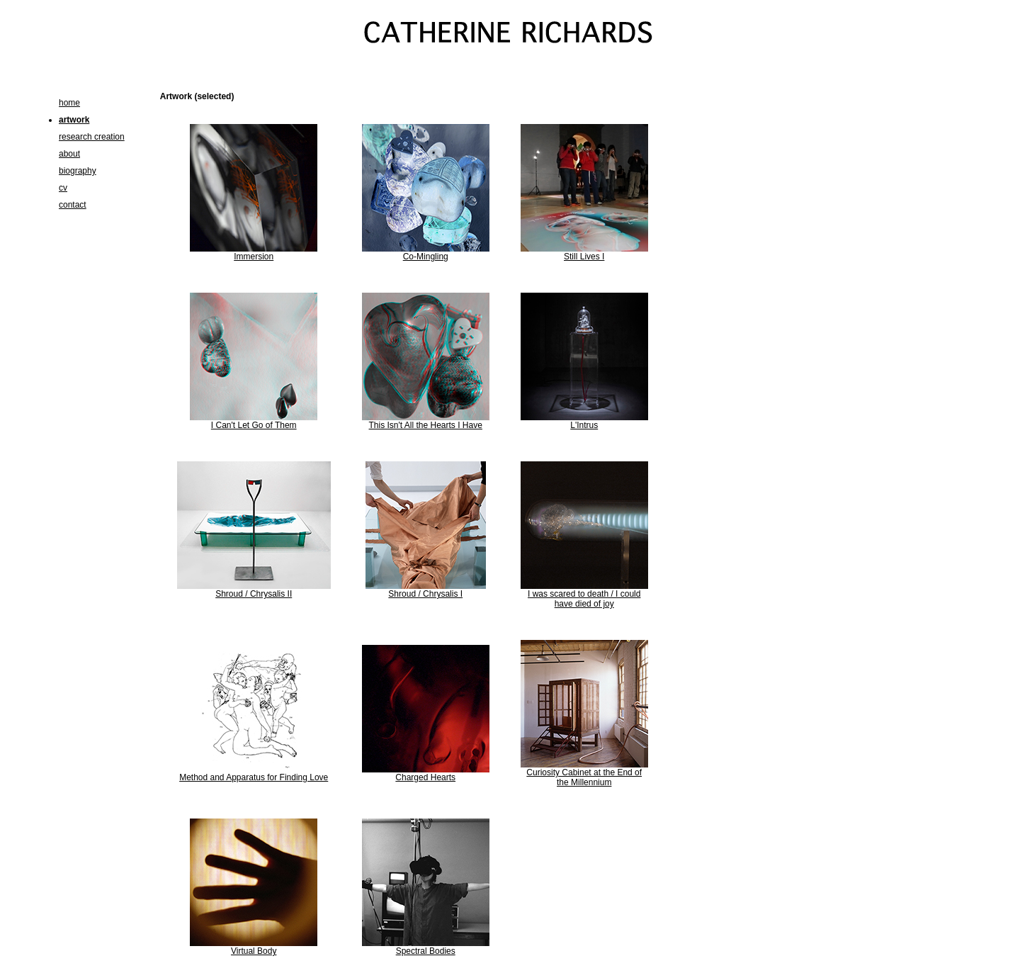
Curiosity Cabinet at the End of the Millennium (584, 777)
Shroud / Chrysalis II (253, 594)
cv (63, 188)
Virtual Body (253, 951)
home (69, 103)
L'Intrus (584, 425)
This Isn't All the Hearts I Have (425, 425)
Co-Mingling (425, 256)
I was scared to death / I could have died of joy (584, 599)
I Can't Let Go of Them (254, 425)
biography (77, 171)
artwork (74, 120)
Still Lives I (584, 256)
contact (72, 205)
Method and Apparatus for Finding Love (253, 777)
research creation (92, 137)
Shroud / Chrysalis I (425, 594)
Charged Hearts (425, 777)
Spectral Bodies (425, 951)
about (69, 154)
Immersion (253, 256)
